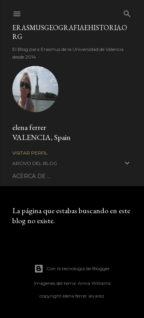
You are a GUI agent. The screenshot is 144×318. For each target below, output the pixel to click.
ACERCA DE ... (31, 176)
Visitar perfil (30, 153)
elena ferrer (29, 127)
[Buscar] (127, 12)
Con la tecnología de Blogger (72, 268)
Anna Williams (94, 283)
